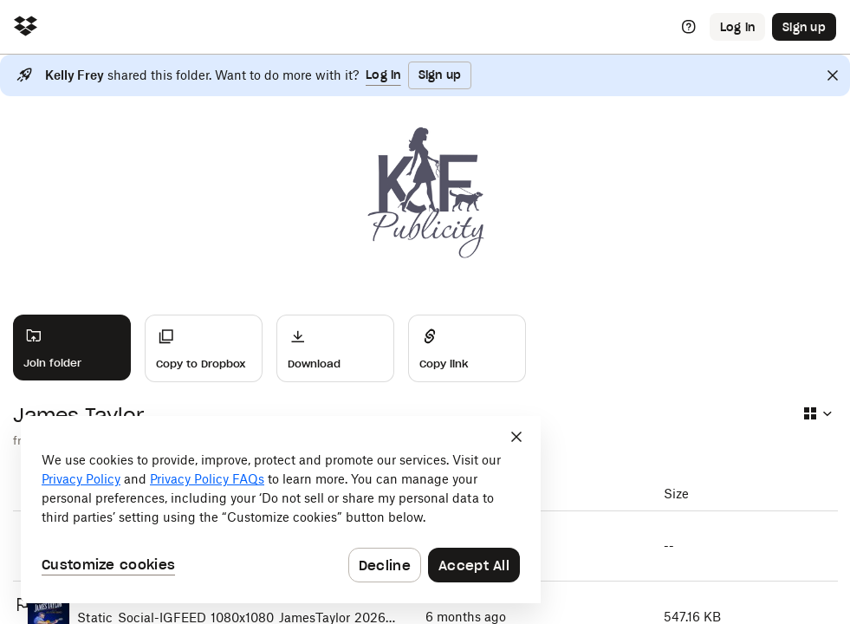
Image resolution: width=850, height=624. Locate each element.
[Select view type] (817, 413)
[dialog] (281, 509)
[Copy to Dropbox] (204, 348)
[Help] (689, 27)
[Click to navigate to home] (25, 27)
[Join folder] (72, 347)
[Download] (335, 348)
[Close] (833, 75)
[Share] (467, 348)
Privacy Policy (81, 478)
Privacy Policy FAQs (207, 478)
